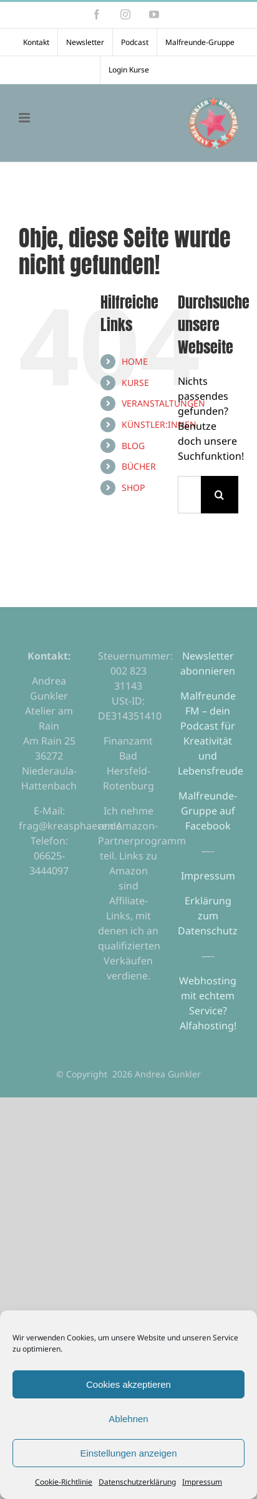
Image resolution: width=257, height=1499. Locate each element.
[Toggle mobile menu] (25, 117)
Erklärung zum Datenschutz (208, 915)
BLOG (133, 446)
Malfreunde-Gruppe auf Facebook (207, 811)
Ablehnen (128, 1418)
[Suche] (219, 494)
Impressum (202, 1482)
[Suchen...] (189, 494)
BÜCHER (139, 466)
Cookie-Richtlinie (63, 1482)
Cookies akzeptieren (128, 1384)
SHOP (133, 487)
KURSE (135, 382)
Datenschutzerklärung (137, 1482)
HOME (135, 361)
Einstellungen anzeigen (128, 1453)
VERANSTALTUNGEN (163, 403)
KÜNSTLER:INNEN (159, 424)
